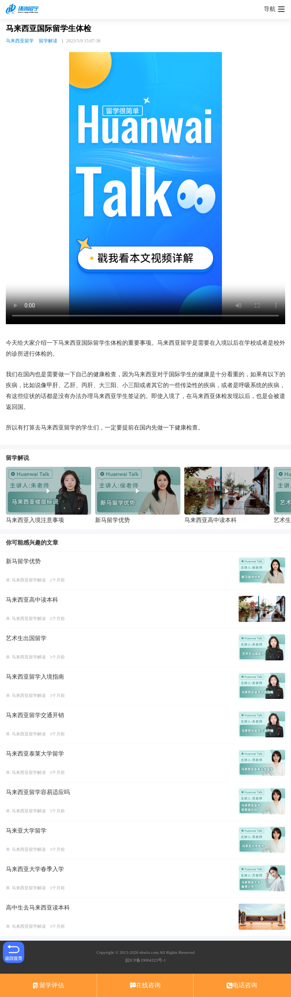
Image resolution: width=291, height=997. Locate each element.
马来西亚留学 (20, 41)
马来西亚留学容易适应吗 (38, 792)
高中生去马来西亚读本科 (38, 907)
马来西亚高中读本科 (32, 600)
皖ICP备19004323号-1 (145, 960)
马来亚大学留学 (26, 831)
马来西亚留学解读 (29, 580)
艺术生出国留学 (26, 638)
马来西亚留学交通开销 (35, 715)
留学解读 (48, 41)
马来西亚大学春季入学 (35, 869)
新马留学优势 (23, 561)
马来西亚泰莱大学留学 (35, 754)
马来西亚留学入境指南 (35, 677)
